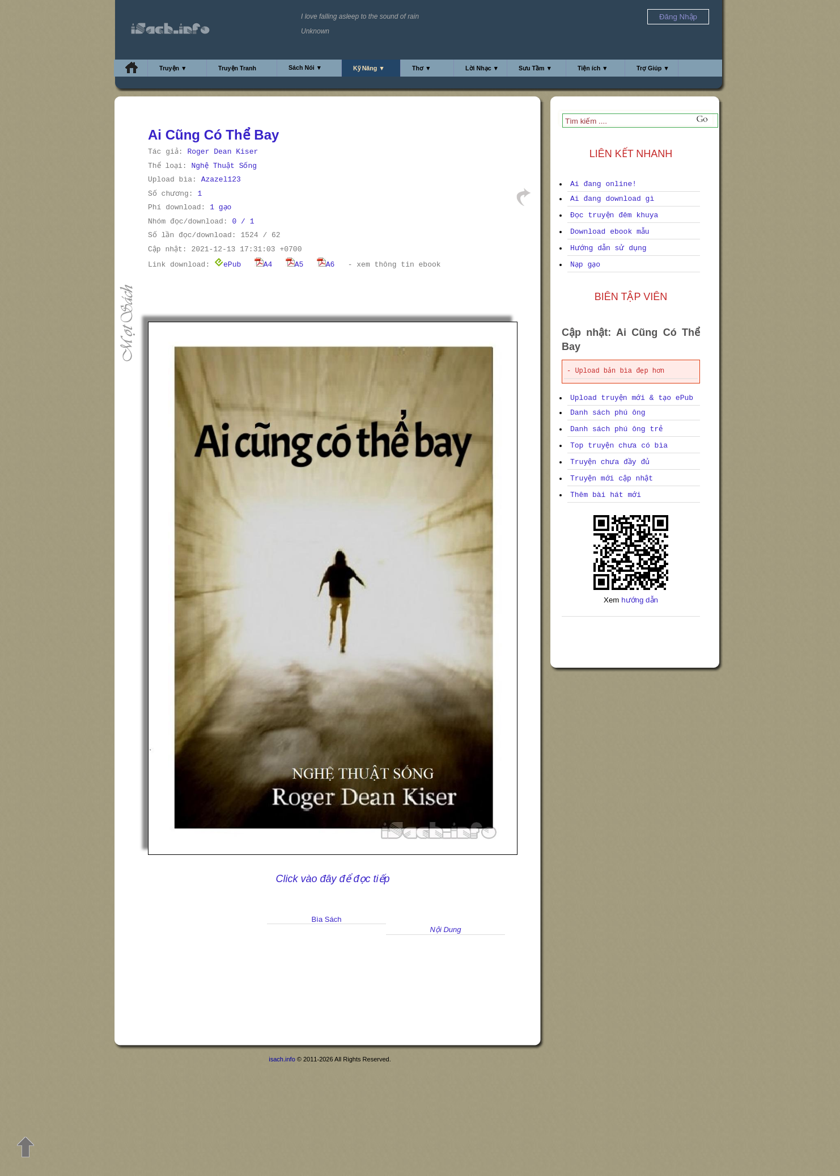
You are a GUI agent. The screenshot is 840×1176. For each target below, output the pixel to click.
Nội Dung (445, 929)
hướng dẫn (639, 600)
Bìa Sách (327, 919)
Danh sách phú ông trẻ (616, 429)
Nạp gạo (585, 264)
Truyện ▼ (173, 68)
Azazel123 (221, 179)
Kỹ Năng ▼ (369, 68)
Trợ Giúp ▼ (653, 68)
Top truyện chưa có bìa (619, 445)
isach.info (282, 1059)
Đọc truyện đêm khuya (614, 215)
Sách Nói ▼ (305, 67)
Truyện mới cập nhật (611, 478)
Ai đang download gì (612, 199)
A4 (263, 264)
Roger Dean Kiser (222, 151)
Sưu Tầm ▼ (535, 68)
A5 (295, 264)
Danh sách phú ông (608, 412)
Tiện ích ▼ (593, 68)
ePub (227, 264)
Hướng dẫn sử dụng (608, 248)
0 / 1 (243, 221)
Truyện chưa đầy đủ (610, 462)
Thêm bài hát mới (605, 495)
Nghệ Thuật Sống (224, 166)
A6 (326, 264)
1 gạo (220, 207)
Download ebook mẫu (610, 231)
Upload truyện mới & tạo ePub (631, 398)
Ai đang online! (603, 184)
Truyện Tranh (237, 68)
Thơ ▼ (421, 68)
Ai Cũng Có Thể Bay (213, 134)
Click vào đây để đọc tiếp (332, 878)
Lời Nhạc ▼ (482, 68)
